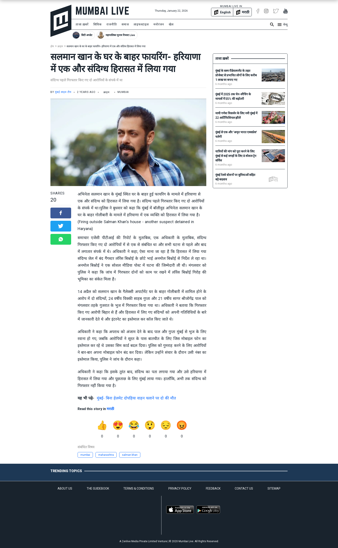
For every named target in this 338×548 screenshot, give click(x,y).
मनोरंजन (158, 24)
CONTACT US (244, 488)
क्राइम (60, 46)
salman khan (130, 454)
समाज (125, 24)
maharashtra (106, 454)
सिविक (97, 24)
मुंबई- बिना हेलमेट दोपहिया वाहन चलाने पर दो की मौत (136, 398)
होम (52, 46)
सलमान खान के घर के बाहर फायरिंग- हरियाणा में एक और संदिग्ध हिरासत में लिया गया (106, 46)
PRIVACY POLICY (179, 488)
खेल (171, 24)
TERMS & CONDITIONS (138, 488)
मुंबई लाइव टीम (63, 92)
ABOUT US (65, 488)
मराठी (110, 409)
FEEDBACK (213, 488)
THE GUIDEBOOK (98, 488)
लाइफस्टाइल (141, 24)
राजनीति (111, 24)
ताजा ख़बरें (82, 24)
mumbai (85, 454)
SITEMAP (274, 488)
